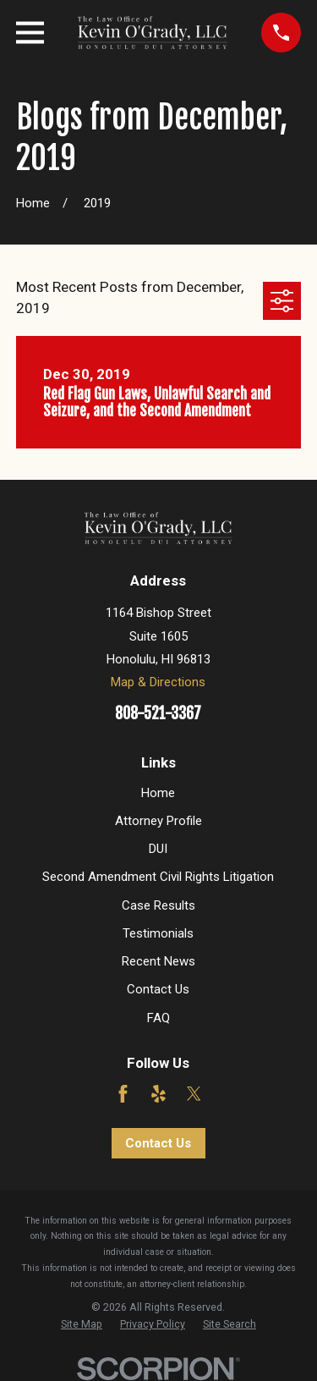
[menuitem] (81, 1324)
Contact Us (158, 989)
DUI (158, 848)
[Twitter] (194, 1094)
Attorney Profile (158, 820)
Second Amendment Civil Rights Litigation (158, 876)
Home (158, 793)
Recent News (158, 961)
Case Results (158, 905)
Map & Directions (158, 682)
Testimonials (158, 933)
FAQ (158, 1018)
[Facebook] (123, 1094)
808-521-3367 (158, 714)
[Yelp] (158, 1094)
